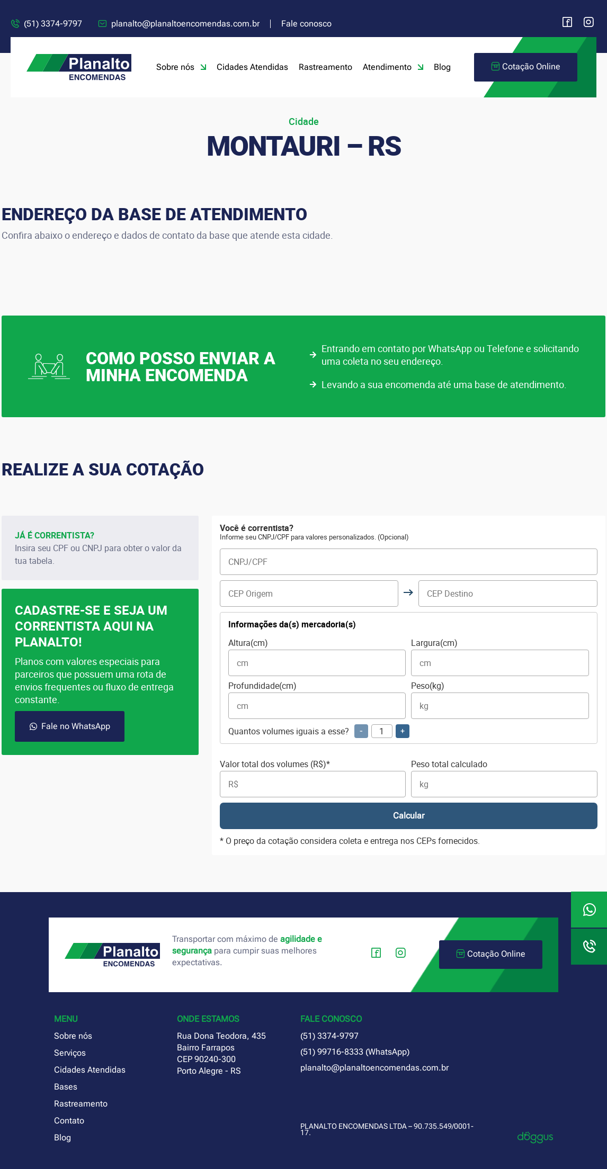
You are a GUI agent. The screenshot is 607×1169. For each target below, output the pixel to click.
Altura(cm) (317, 657)
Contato (69, 1121)
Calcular (408, 816)
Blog (442, 67)
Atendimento (393, 67)
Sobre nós (181, 67)
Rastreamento (325, 67)
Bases (65, 1087)
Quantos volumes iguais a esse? (318, 731)
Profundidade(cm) (317, 700)
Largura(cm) (500, 657)
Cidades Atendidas (252, 67)
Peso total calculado (504, 778)
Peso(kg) (500, 700)
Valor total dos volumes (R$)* (313, 778)
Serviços (70, 1053)
